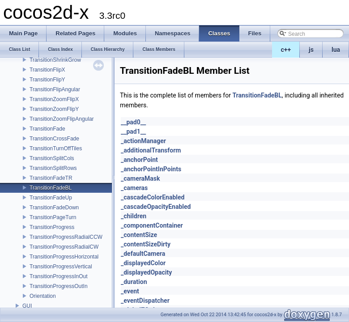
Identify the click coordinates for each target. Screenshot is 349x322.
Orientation (43, 296)
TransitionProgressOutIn (59, 286)
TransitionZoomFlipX (54, 99)
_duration (134, 281)
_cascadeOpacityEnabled (156, 206)
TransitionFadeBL (51, 188)
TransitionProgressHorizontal (64, 257)
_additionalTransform (151, 150)
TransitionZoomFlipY (54, 109)
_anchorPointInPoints (151, 169)
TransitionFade (47, 129)
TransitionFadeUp (51, 198)
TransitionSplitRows (53, 168)
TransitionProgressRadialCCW (66, 237)
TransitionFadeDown (54, 207)
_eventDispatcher (145, 300)
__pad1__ (133, 131)
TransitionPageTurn (53, 217)
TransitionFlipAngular (55, 89)
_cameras (134, 187)
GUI (27, 306)
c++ (286, 49)
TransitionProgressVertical (61, 266)
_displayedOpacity (146, 272)
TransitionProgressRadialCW (64, 247)
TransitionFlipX (47, 70)
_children (133, 216)
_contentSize (139, 234)
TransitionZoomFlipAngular (62, 119)
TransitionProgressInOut (59, 276)
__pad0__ (133, 122)
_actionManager (143, 140)
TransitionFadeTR (51, 178)
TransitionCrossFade (54, 139)
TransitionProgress (52, 227)
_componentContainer (152, 225)
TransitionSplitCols (52, 158)
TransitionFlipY (47, 79)
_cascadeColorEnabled (152, 197)
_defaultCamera (143, 253)
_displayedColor (143, 263)
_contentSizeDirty (145, 244)
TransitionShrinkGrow (55, 60)
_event (130, 291)
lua (336, 49)
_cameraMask (140, 178)
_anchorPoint (139, 159)
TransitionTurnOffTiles (56, 148)
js (311, 49)
